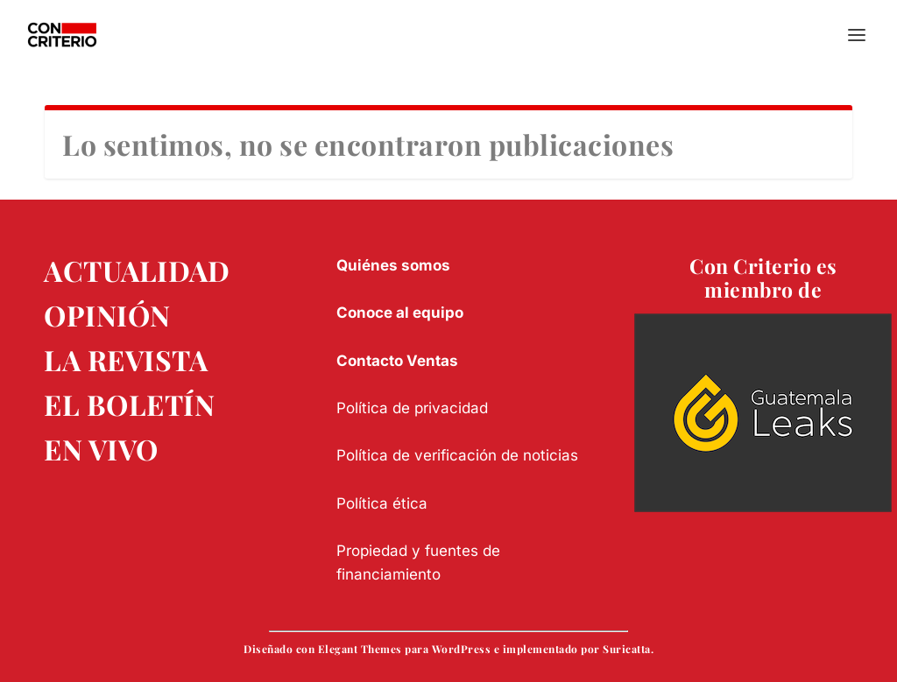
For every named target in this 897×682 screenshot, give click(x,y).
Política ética (381, 503)
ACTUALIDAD (137, 270)
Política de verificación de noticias (457, 455)
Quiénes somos (393, 265)
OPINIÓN (107, 315)
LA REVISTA (126, 359)
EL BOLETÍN (129, 404)
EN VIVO (101, 449)
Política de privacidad (412, 408)
